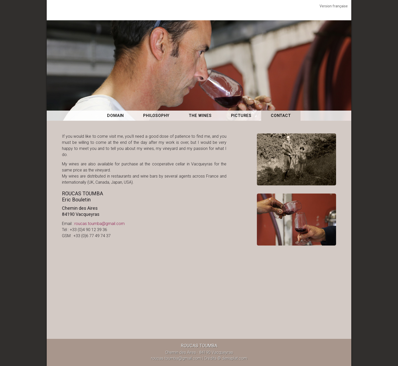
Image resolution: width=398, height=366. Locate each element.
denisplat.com (234, 358)
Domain (115, 115)
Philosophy (156, 115)
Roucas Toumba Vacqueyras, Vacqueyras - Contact (199, 10)
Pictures (241, 115)
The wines (200, 115)
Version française (334, 6)
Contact (281, 115)
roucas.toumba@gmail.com (99, 223)
